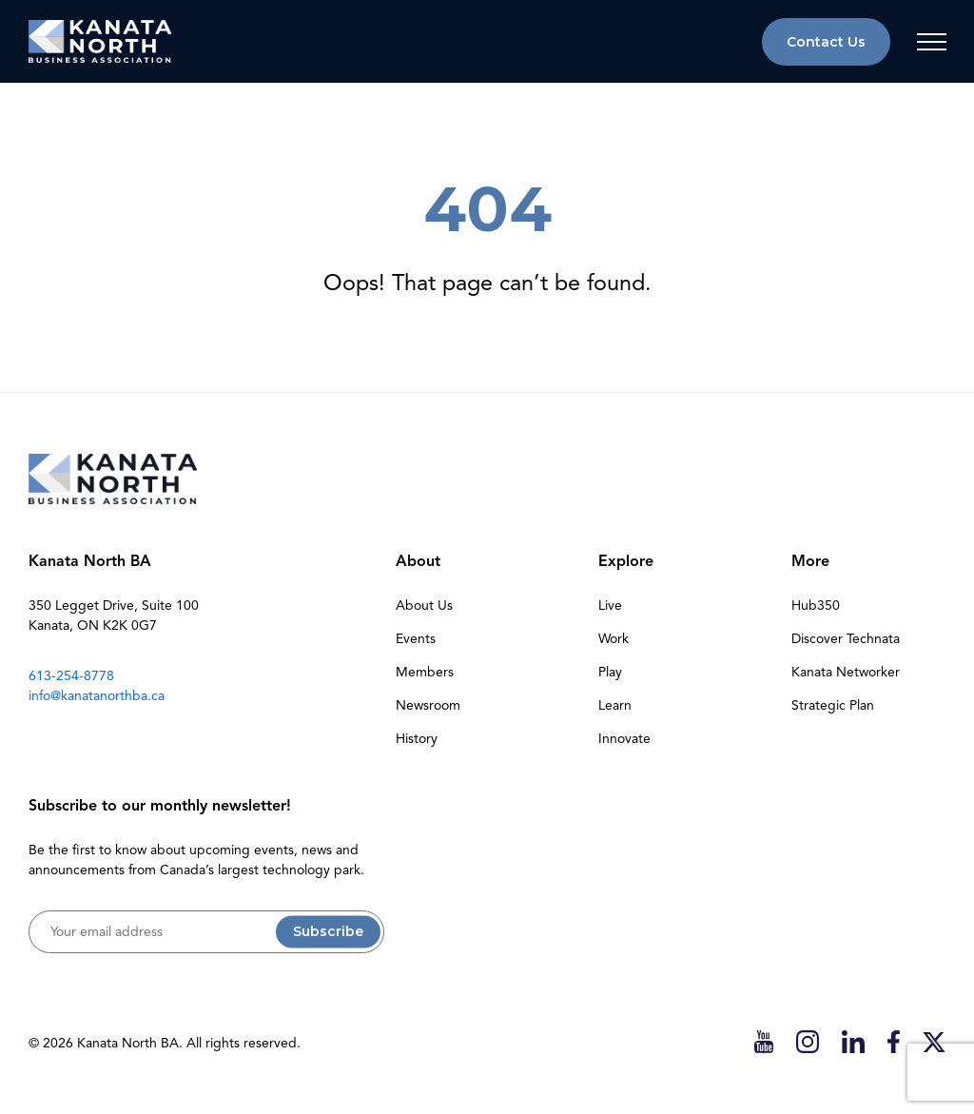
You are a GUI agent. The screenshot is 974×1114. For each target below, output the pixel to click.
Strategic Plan (832, 705)
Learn (615, 705)
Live (610, 605)
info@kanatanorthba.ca (97, 696)
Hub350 (815, 605)
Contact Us (826, 41)
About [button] (418, 561)
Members (425, 672)
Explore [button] (625, 561)
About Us (424, 605)
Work (613, 639)
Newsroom (428, 705)
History (417, 739)
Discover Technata (845, 639)
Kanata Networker (845, 672)
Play (610, 672)
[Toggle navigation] (931, 41)
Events (416, 639)
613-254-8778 (71, 676)
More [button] (810, 561)
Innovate (624, 739)
